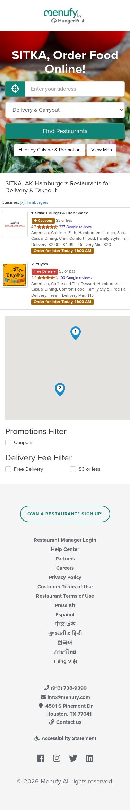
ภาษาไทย (65, 652)
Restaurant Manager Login (65, 540)
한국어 (65, 642)
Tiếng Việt (65, 661)
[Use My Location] (15, 89)
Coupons (24, 442)
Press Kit (65, 605)
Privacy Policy (65, 577)
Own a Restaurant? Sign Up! (65, 514)
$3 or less (90, 469)
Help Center (65, 549)
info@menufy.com (65, 697)
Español (65, 614)
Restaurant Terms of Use (65, 596)
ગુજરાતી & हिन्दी (65, 633)
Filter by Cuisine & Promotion (49, 150)
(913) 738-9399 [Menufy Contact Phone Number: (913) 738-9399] (65, 688)
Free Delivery (28, 469)
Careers (65, 568)
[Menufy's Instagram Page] (56, 759)
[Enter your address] (75, 89)
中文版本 (65, 624)
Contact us (65, 722)
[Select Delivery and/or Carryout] (65, 110)
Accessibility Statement (65, 738)
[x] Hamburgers (34, 202)
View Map (101, 150)
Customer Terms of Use (65, 586)
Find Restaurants (65, 131)
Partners (65, 558)
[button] (76, 333)
